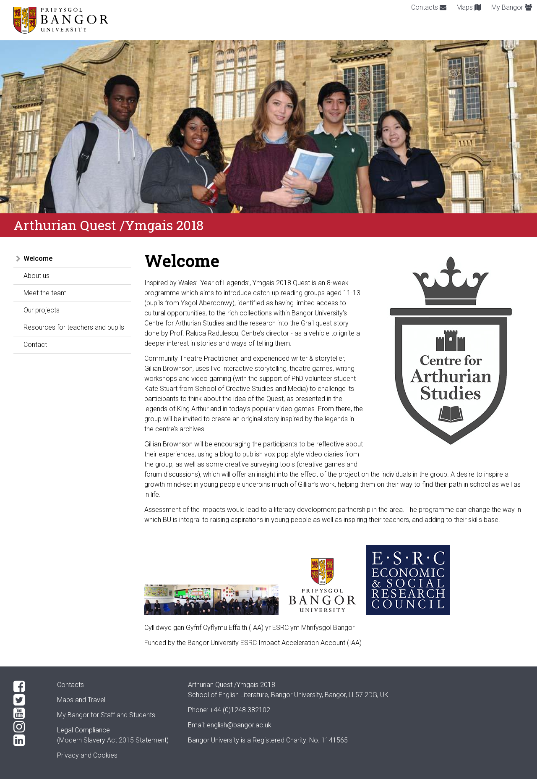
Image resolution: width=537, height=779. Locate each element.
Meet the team (45, 293)
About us (36, 276)
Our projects (41, 310)
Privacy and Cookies (87, 755)
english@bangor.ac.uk (239, 725)
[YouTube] (28, 713)
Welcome (37, 258)
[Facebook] (28, 686)
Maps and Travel (81, 700)
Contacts (428, 7)
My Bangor (511, 7)
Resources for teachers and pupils (73, 327)
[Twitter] (28, 700)
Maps (468, 7)
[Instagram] (28, 727)
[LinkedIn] (28, 740)
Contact (35, 345)
